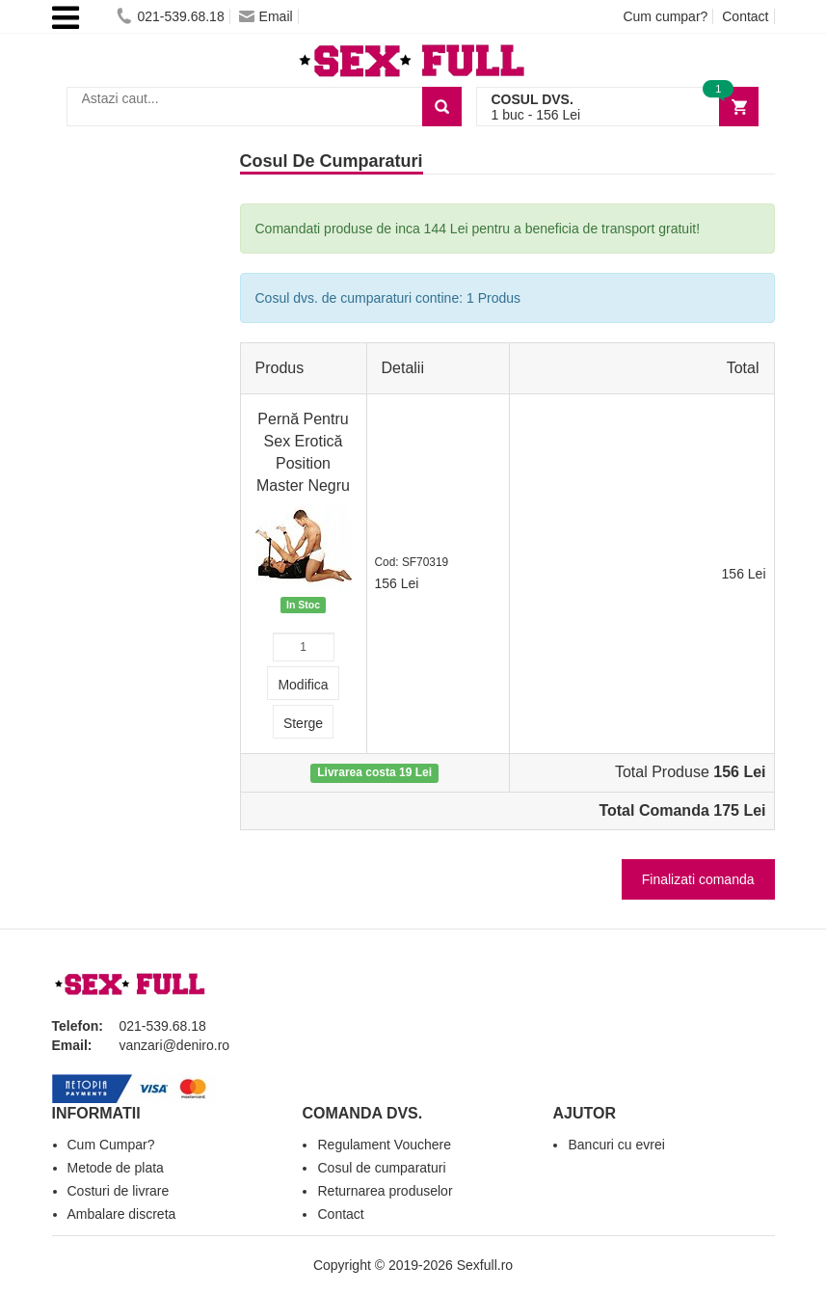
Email (266, 16)
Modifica (303, 684)
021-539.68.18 (170, 16)
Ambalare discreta (121, 1214)
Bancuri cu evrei (616, 1144)
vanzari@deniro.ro (175, 1045)
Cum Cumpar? (111, 1144)
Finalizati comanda (698, 879)
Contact (745, 16)
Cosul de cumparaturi (381, 1167)
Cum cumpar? (665, 16)
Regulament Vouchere (384, 1144)
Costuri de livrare (118, 1191)
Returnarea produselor (384, 1191)
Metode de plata (115, 1167)
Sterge (303, 723)
